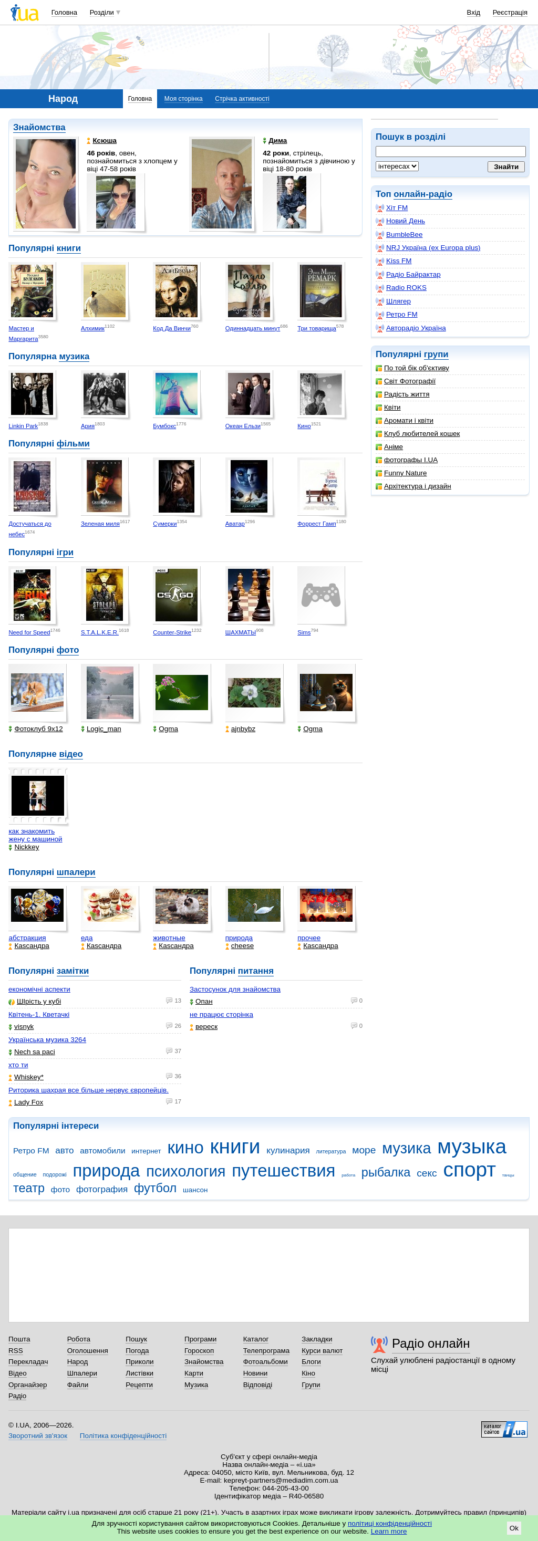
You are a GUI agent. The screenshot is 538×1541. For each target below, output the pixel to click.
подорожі (55, 1174)
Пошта (19, 1339)
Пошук (136, 1339)
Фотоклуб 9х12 (35, 729)
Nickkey (23, 847)
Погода (137, 1351)
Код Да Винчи (172, 328)
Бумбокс (164, 426)
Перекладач (28, 1362)
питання (256, 971)
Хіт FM (392, 208)
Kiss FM (394, 261)
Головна (64, 12)
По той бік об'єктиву (412, 368)
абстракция (27, 938)
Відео (17, 1373)
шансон (195, 1190)
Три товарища (316, 328)
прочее (308, 938)
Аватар (235, 523)
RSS (15, 1351)
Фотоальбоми (265, 1362)
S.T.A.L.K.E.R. (100, 632)
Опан (201, 1001)
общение (25, 1174)
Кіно (308, 1373)
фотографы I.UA (407, 460)
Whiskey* (26, 1077)
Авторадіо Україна (411, 328)
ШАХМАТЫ (240, 632)
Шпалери (82, 1373)
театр (29, 1188)
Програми (200, 1339)
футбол (155, 1188)
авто (64, 1150)
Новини (255, 1373)
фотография (102, 1189)
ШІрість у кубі (34, 1001)
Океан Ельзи (243, 426)
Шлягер (393, 301)
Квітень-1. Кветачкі (38, 1014)
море (364, 1149)
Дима (275, 140)
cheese (239, 946)
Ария (88, 426)
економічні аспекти (39, 989)
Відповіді (258, 1385)
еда (87, 938)
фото (68, 650)
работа (348, 1175)
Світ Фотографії (406, 381)
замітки (73, 971)
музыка (471, 1146)
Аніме (389, 447)
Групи (311, 1385)
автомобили (102, 1150)
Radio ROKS (401, 288)
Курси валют (322, 1351)
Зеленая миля (100, 523)
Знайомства (39, 127)
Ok (514, 1528)
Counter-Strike (172, 632)
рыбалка (386, 1172)
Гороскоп (199, 1351)
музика (74, 356)
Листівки (139, 1373)
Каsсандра (28, 946)
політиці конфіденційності (390, 1523)
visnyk (21, 1026)
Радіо (17, 1396)
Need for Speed (29, 632)
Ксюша (102, 140)
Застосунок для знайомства (235, 989)
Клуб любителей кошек (418, 434)
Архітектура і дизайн (413, 486)
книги (69, 248)
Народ (77, 1362)
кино (185, 1147)
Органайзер (27, 1385)
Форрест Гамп (316, 523)
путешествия (283, 1170)
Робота (78, 1339)
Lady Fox (25, 1102)
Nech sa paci (31, 1052)
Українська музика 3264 (47, 1040)
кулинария (287, 1150)
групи (436, 354)
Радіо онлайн (431, 1343)
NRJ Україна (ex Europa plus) (428, 248)
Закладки (317, 1339)
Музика (196, 1385)
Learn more (389, 1531)
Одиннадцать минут (253, 328)
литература (331, 1151)
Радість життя (403, 394)
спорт (469, 1169)
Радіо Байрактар (408, 274)
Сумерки (165, 523)
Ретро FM (397, 314)
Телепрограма (266, 1351)
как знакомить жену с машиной (35, 835)
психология (185, 1171)
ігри (65, 552)
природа (239, 938)
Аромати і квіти (404, 420)
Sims (304, 632)
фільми (73, 444)
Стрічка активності (242, 98)
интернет (146, 1151)
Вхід (474, 12)
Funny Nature (401, 473)
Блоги (311, 1362)
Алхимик (93, 328)
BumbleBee (399, 235)
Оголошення (87, 1351)
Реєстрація (510, 12)
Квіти (388, 407)
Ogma (165, 729)
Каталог (256, 1339)
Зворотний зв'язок (37, 1436)
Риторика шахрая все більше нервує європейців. (88, 1090)
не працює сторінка (221, 1014)
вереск (204, 1026)
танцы (508, 1175)
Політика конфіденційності (123, 1436)
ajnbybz (240, 729)
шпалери (76, 872)
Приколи (139, 1362)
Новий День (400, 221)
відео (70, 754)
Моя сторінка (183, 98)
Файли (78, 1385)
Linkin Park (23, 426)
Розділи (102, 12)
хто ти (18, 1065)
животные (169, 938)
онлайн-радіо (423, 194)
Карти (193, 1373)
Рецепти (139, 1385)
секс (427, 1173)
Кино (304, 426)
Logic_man (101, 729)
